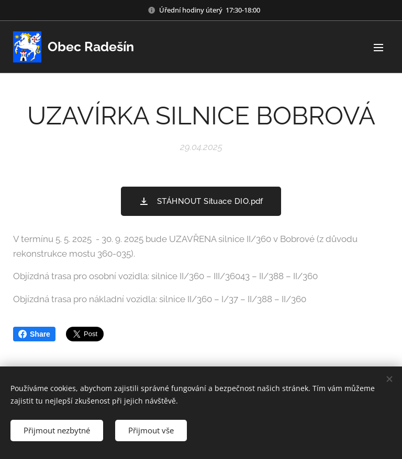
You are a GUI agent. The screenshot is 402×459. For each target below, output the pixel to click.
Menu (378, 47)
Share (34, 334)
